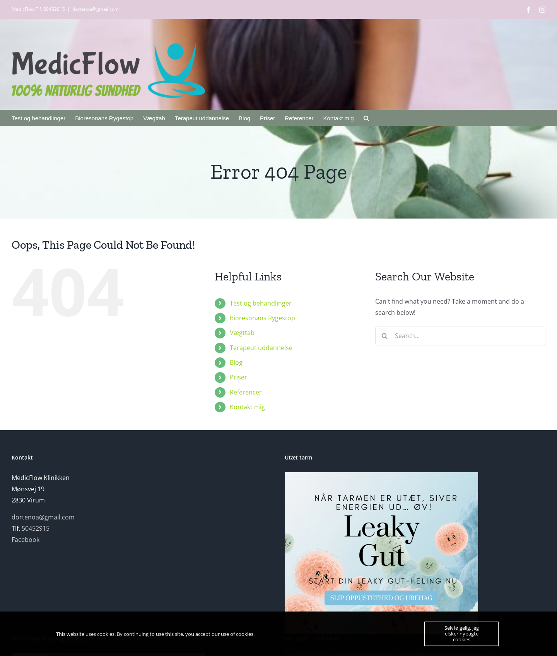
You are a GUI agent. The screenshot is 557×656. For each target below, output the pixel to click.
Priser (238, 377)
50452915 (36, 528)
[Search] (385, 335)
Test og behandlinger (261, 303)
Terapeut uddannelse (261, 347)
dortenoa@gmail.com (95, 9)
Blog (236, 362)
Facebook (25, 539)
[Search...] (460, 335)
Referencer (246, 392)
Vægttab (242, 332)
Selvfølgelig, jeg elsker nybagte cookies (461, 633)
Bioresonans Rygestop (262, 318)
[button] (366, 117)
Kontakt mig (247, 407)
